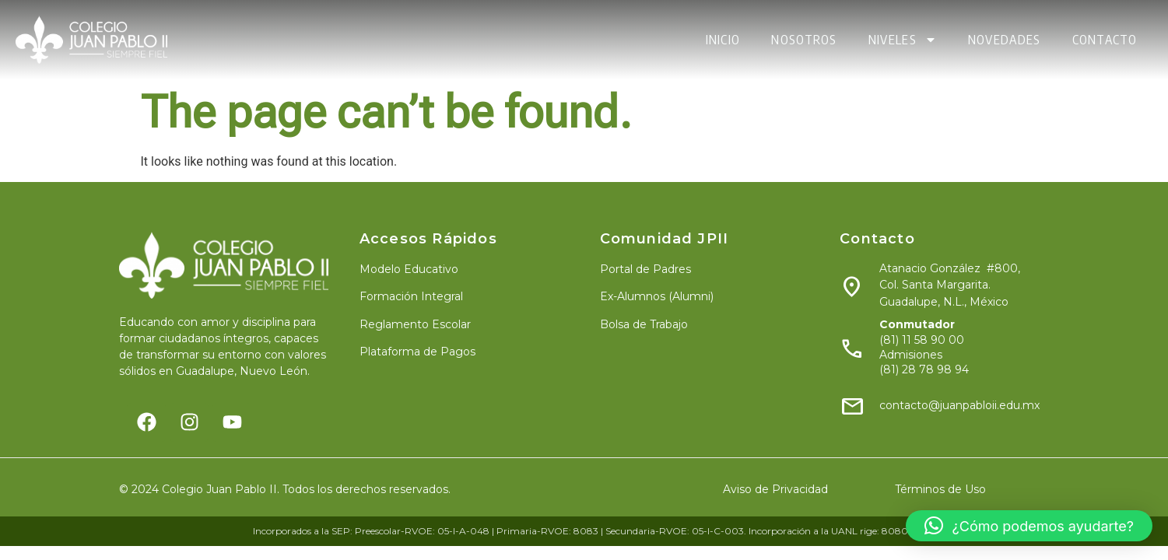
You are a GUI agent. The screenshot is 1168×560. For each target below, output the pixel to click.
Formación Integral (411, 296)
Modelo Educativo (409, 269)
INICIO (723, 39)
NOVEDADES (1004, 39)
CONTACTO (1104, 39)
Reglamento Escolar (415, 324)
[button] (1029, 525)
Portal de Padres (645, 269)
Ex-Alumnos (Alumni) (657, 296)
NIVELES (902, 40)
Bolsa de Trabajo (644, 324)
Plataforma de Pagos (417, 352)
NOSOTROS (804, 39)
